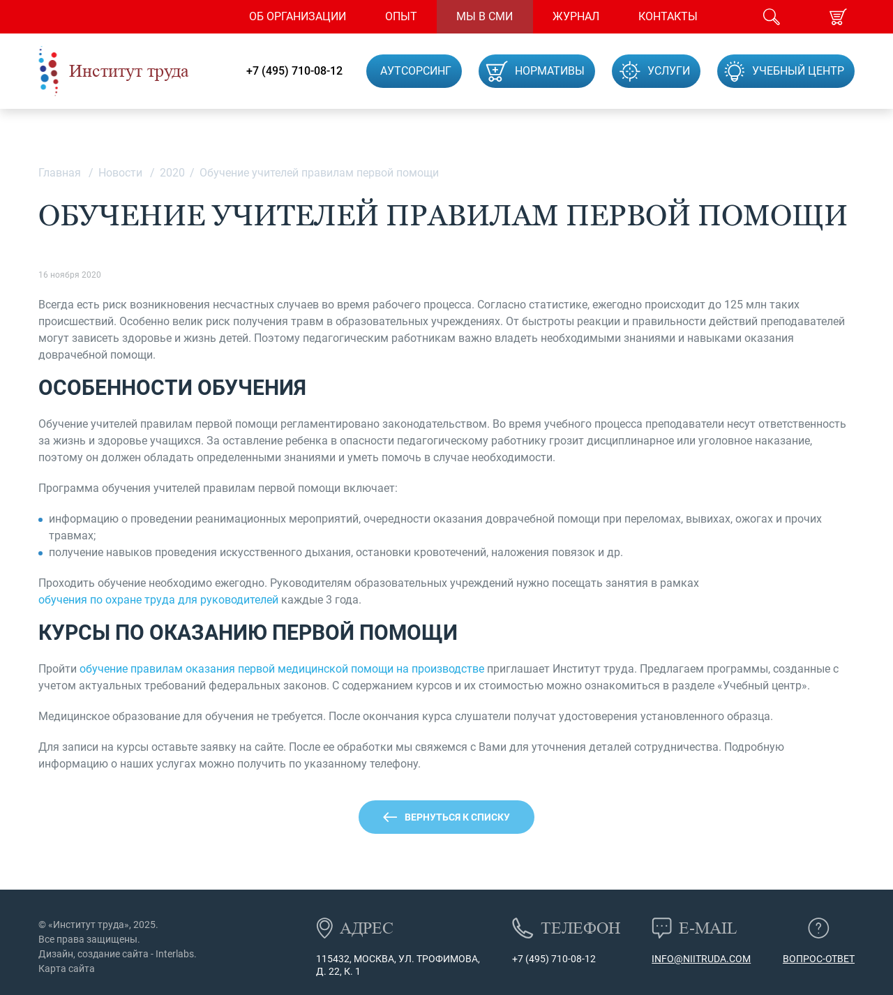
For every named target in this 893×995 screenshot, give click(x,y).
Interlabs (175, 953)
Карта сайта (66, 968)
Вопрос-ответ (819, 958)
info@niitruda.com (701, 958)
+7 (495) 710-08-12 (294, 71)
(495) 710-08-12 (559, 958)
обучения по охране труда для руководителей (158, 599)
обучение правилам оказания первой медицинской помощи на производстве (282, 668)
